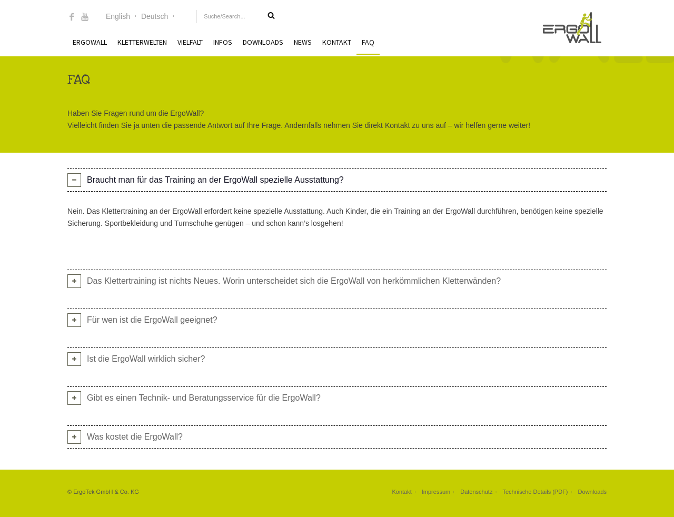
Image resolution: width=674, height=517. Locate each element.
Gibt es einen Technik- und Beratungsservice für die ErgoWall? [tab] (204, 397)
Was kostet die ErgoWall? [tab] (135, 436)
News (303, 42)
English (118, 16)
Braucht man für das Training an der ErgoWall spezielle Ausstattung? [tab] (215, 179)
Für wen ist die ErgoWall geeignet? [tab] (152, 319)
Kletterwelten (142, 42)
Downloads (263, 42)
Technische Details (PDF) (535, 492)
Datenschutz (476, 492)
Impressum (436, 492)
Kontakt (336, 42)
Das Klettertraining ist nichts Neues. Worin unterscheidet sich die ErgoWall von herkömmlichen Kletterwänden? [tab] (294, 280)
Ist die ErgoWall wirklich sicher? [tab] (146, 358)
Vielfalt (190, 42)
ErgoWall (90, 42)
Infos (222, 42)
